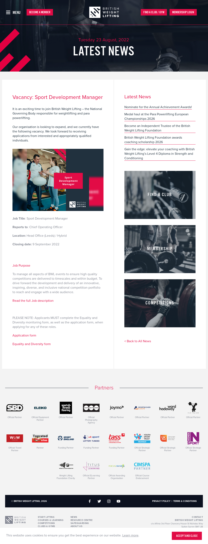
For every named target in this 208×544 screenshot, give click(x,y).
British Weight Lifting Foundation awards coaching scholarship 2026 (153, 140)
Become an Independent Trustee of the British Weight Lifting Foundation (157, 128)
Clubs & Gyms (46, 526)
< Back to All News (137, 341)
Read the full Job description (33, 301)
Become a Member (39, 12)
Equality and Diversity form (31, 344)
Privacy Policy (161, 501)
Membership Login (183, 12)
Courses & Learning (50, 520)
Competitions (46, 523)
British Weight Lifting (189, 520)
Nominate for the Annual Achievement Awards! (158, 107)
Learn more (130, 535)
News (74, 517)
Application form (24, 335)
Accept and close (187, 536)
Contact (197, 517)
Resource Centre (81, 520)
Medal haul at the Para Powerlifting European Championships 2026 (156, 116)
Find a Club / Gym (153, 12)
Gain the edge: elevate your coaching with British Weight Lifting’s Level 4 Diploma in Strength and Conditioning (159, 153)
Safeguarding (80, 523)
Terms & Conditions (185, 501)
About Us (76, 526)
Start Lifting (46, 517)
